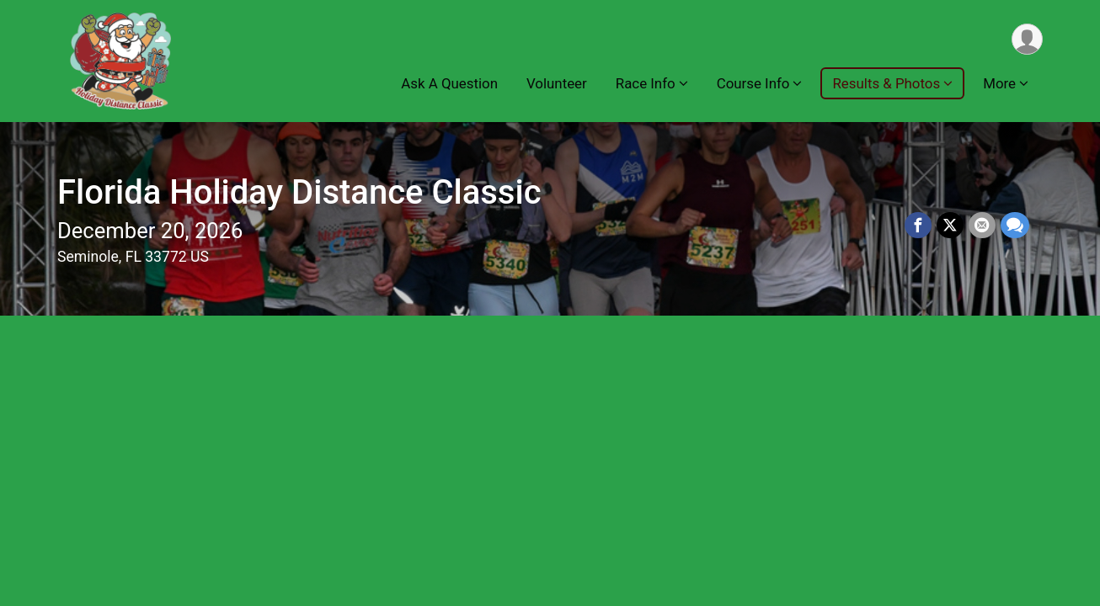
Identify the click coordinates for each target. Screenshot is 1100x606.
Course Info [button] (753, 83)
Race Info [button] (645, 83)
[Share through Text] (1015, 225)
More (999, 83)
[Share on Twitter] (950, 225)
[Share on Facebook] (918, 225)
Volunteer (556, 83)
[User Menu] (1027, 39)
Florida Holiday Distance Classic (299, 192)
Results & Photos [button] (886, 83)
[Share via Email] (982, 225)
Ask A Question (449, 83)
